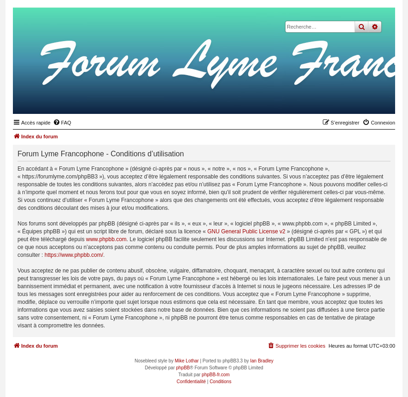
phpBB (183, 367)
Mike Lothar (186, 360)
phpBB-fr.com (216, 374)
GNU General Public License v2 (246, 231)
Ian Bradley (262, 360)
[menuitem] (62, 122)
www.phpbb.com (106, 239)
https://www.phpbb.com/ (74, 255)
